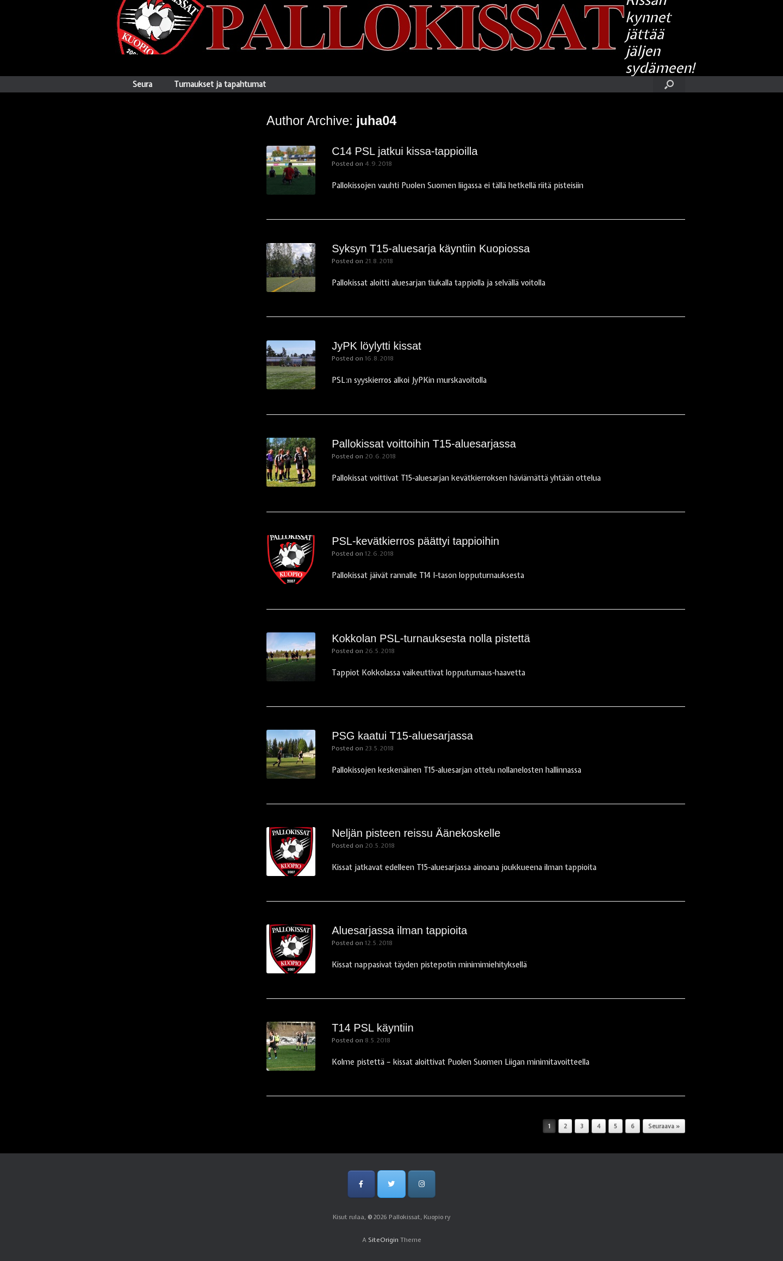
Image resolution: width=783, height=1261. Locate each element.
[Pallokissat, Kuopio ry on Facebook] (361, 1184)
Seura (142, 84)
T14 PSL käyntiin (372, 1028)
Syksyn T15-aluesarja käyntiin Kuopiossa (431, 248)
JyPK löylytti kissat (376, 346)
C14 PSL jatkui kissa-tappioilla (404, 151)
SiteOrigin (383, 1239)
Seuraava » (664, 1126)
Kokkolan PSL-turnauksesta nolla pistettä (431, 638)
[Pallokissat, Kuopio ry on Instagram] (422, 1184)
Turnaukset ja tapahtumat (220, 84)
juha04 (376, 121)
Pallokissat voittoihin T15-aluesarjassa (424, 444)
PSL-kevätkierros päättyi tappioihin (415, 541)
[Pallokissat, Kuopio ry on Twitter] (391, 1184)
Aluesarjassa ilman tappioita (399, 930)
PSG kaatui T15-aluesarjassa (402, 736)
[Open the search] (669, 84)
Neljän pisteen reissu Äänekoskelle (416, 833)
